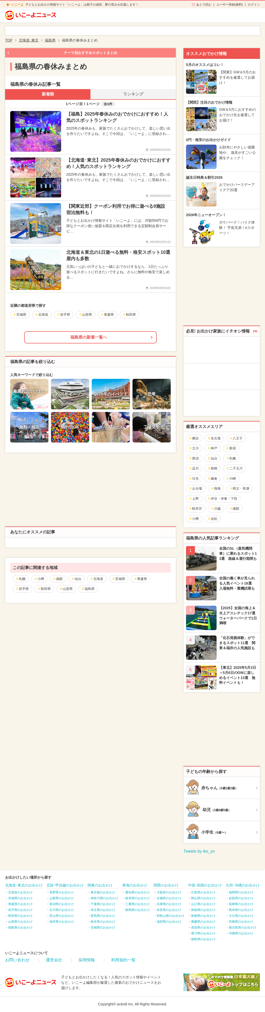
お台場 (195, 488)
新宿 (231, 448)
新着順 (48, 94)
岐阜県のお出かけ (137, 898)
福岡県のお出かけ (241, 892)
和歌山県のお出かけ (170, 916)
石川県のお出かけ (61, 910)
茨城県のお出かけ (103, 927)
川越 (216, 508)
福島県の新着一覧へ (88, 337)
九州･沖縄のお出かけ (243, 885)
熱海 (216, 488)
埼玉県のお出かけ (103, 910)
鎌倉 (212, 478)
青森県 (140, 579)
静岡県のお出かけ (137, 910)
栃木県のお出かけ (103, 921)
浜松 (212, 519)
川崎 (231, 478)
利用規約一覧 (123, 960)
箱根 (212, 468)
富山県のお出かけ (61, 916)
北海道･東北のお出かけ (24, 885)
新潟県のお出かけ (61, 904)
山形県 (66, 589)
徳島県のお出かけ (203, 939)
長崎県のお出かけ (241, 904)
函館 (58, 579)
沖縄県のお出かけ (241, 933)
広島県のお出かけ (203, 892)
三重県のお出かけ (137, 904)
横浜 (194, 438)
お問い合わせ (17, 960)
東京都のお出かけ (103, 892)
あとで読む (203, 4)
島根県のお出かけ (203, 916)
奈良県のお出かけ (169, 910)
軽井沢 (195, 508)
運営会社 (54, 960)
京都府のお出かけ (169, 898)
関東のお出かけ (100, 885)
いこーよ (17, 4)
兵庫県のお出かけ (169, 904)
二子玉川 (234, 468)
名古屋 (214, 438)
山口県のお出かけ (203, 904)
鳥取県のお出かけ (203, 910)
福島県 (88, 589)
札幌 (20, 579)
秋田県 (44, 589)
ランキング (133, 94)
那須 (194, 458)
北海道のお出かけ (20, 892)
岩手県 (22, 589)
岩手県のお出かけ (20, 910)
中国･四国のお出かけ (205, 885)
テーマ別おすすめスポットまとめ (90, 53)
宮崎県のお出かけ (241, 921)
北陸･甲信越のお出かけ (65, 885)
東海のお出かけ (134, 885)
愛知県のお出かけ (137, 892)
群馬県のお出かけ (103, 916)
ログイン (254, 4)
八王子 (236, 438)
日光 (194, 478)
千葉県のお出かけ (103, 904)
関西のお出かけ (166, 885)
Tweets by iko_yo (199, 851)
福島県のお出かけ (20, 927)
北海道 (96, 579)
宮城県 (118, 579)
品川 (194, 468)
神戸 (212, 448)
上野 (194, 499)
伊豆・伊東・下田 (222, 499)
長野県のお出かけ (61, 892)
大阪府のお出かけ (169, 892)
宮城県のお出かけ (20, 898)
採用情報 (86, 960)
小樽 (39, 579)
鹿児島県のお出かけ (242, 927)
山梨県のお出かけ (61, 898)
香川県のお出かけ (203, 933)
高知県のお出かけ (203, 927)
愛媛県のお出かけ (203, 921)
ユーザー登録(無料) (229, 4)
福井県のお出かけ (61, 921)
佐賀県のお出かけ (241, 898)
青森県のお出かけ (20, 904)
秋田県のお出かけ (20, 916)
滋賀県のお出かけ (169, 921)
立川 (194, 448)
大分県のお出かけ (241, 916)
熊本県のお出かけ (241, 910)
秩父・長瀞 (239, 488)
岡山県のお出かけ (203, 898)
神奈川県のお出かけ (104, 898)
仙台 (76, 579)
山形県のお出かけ (20, 921)
